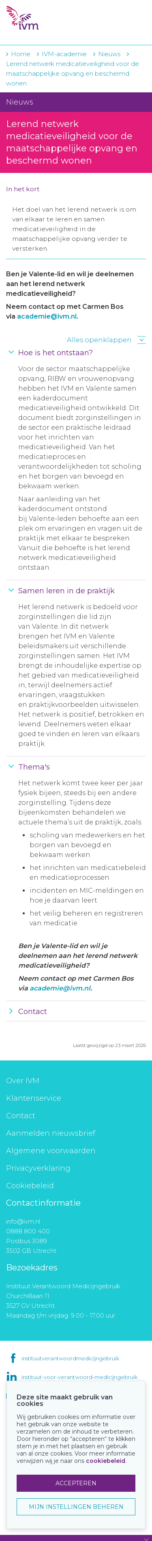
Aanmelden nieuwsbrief (50, 1133)
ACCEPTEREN (76, 1483)
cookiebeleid (105, 1460)
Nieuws (109, 54)
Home (20, 54)
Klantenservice (33, 1098)
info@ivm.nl (23, 1221)
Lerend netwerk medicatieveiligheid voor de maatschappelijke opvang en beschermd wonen (72, 73)
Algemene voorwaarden (51, 1150)
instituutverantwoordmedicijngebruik (70, 1358)
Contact (20, 1115)
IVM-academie (64, 54)
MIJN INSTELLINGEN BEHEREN (76, 1506)
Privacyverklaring (38, 1168)
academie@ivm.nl (47, 316)
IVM (52, 18)
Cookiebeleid (30, 1185)
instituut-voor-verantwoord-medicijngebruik (79, 1377)
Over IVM (22, 1080)
